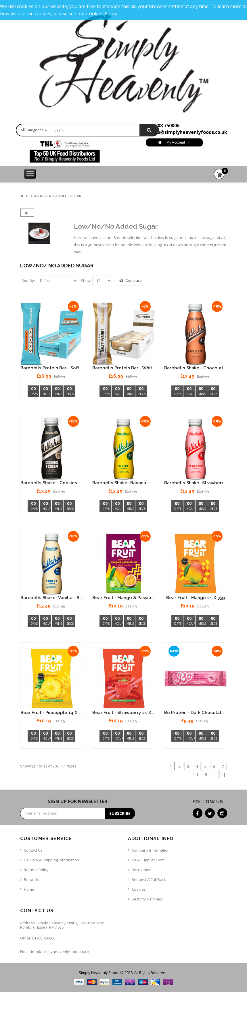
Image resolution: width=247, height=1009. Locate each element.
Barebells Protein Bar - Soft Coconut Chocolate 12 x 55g (81, 368)
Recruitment (142, 869)
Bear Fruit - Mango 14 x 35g (195, 597)
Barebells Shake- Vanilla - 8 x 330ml (58, 597)
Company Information (151, 850)
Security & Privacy (147, 899)
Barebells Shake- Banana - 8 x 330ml (131, 482)
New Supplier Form (148, 860)
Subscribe (120, 813)
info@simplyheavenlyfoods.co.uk (189, 132)
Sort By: (28, 280)
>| (223, 774)
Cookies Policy (101, 13)
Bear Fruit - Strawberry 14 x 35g (126, 712)
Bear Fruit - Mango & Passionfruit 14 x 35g (137, 597)
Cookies (139, 889)
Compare (130, 280)
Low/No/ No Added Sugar (55, 196)
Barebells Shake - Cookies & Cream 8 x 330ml (69, 482)
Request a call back (149, 879)
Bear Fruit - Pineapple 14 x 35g (53, 712)
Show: (86, 280)
